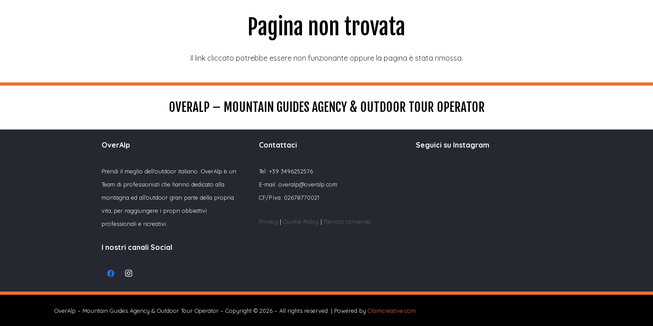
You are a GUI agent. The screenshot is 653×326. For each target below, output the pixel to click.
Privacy (268, 221)
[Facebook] (111, 273)
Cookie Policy (302, 221)
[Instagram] (129, 273)
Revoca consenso (347, 221)
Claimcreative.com (392, 310)
